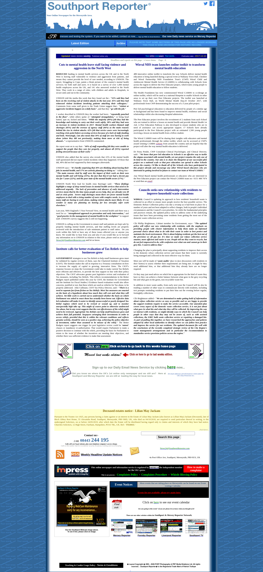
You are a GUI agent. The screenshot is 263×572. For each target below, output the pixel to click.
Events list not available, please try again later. (159, 492)
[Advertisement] (131, 397)
